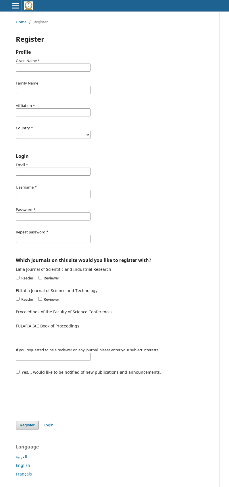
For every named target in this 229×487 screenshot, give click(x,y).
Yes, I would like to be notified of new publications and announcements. (88, 372)
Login (48, 424)
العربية (21, 456)
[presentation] (59, 395)
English (23, 465)
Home (21, 21)
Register (27, 425)
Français (24, 474)
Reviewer (48, 278)
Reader (24, 278)
